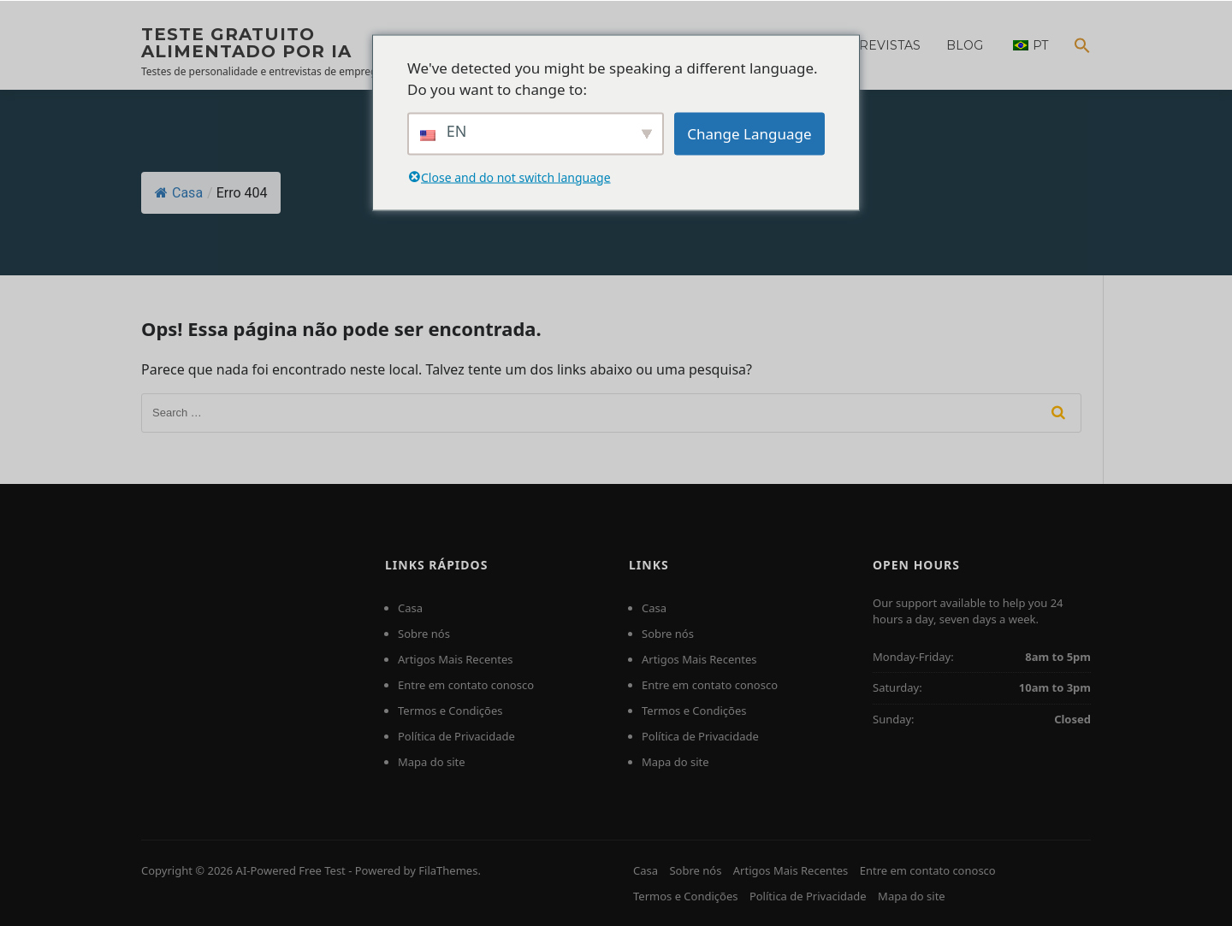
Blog (964, 45)
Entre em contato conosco (466, 685)
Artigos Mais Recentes (455, 659)
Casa (179, 193)
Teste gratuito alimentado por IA (246, 43)
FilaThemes (447, 870)
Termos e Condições (450, 710)
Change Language (749, 133)
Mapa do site (431, 762)
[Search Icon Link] (1076, 57)
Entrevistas (877, 45)
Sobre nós (424, 633)
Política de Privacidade (456, 736)
